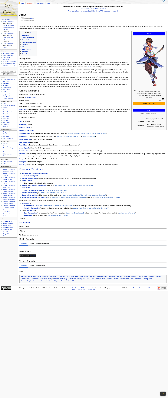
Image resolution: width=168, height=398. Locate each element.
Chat (4, 91)
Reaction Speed (24, 151)
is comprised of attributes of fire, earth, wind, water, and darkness (84, 195)
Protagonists (143, 276)
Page (22, 3)
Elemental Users (45, 279)
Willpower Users (59, 281)
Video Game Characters (87, 276)
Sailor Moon (6, 118)
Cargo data (6, 234)
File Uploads (6, 96)
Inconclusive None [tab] (42, 244)
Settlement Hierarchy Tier (77, 279)
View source (40, 3)
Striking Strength (25, 139)
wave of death (77, 208)
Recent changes (5, 19)
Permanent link (7, 229)
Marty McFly (6, 122)
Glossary (5, 146)
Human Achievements (29, 178)
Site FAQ (5, 143)
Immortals (55, 279)
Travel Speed (23, 145)
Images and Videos (8, 94)
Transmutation (29, 206)
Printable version (8, 227)
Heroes (158, 276)
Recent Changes (8, 98)
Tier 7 (88, 279)
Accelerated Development (38, 185)
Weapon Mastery (27, 180)
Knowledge (23, 165)
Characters (61, 276)
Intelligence (23, 162)
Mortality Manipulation (29, 197)
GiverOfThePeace (8, 21)
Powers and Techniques (31, 169)
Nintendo (151, 276)
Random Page (7, 87)
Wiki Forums (6, 89)
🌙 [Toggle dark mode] (163, 394)
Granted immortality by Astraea (56, 190)
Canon (5, 152)
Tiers (4, 163)
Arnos (31, 18)
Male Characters (102, 276)
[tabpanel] (93, 247)
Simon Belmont (7, 112)
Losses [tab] (31, 244)
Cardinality (23, 124)
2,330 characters (8, 55)
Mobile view (91, 289)
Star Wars (6, 136)
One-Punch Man (7, 134)
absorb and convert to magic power (106, 197)
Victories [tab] (23, 244)
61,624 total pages (8, 53)
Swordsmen (35, 279)
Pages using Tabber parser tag (38, 276)
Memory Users (147, 279)
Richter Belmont (7, 114)
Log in (163, 1)
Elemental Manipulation (30, 195)
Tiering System (7, 161)
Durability (22, 136)
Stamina (22, 154)
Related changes (8, 223)
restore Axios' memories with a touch (52, 193)
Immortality (26, 188)
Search (2, 69)
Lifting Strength (24, 142)
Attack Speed (24, 148)
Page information (8, 231)
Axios (135, 106)
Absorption (43, 197)
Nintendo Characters (72, 281)
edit (9, 23)
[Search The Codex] (8, 72)
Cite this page (7, 236)
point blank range (99, 133)
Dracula (5, 107)
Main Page (6, 83)
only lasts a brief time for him (57, 215)
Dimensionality (24, 127)
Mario (4, 103)
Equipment (24, 222)
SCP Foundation (8, 138)
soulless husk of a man (126, 213)
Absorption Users (46, 281)
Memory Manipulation (29, 193)
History (49, 3)
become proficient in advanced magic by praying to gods (73, 185)
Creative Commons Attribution (78, 288)
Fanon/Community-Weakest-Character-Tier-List (9, 27)
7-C (93, 279)
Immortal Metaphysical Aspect (34, 190)
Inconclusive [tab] (40, 266)
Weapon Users (100, 279)
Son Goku (6, 116)
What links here (7, 221)
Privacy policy (137, 288)
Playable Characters (115, 276)
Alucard (5, 109)
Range (21, 159)
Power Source (24, 130)
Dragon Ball (6, 132)
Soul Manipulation (30, 213)
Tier (20, 121)
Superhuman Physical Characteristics (35, 173)
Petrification (28, 215)
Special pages (7, 225)
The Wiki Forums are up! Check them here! (93, 9)
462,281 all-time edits (9, 66)
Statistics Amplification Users (30, 281)
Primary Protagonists (130, 276)
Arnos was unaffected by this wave (96, 208)
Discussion (30, 3)
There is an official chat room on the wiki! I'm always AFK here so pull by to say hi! (93, 11)
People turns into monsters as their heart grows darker (52, 206)
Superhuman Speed (31, 176)
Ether (32, 130)
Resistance (25, 203)
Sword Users (25, 279)
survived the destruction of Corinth (79, 133)
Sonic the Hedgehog (9, 105)
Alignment (23, 109)
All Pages (5, 85)
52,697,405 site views (9, 61)
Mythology (63, 279)
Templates (53, 276)
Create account (156, 1)
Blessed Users (124, 279)
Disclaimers (81, 289)
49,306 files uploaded (9, 63)
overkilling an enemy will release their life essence (68, 197)
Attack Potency (24, 133)
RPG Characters (136, 279)
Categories (23, 276)
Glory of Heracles (30, 97)
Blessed (24, 185)
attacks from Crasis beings (74, 213)
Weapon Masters (112, 279)
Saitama (5, 120)
